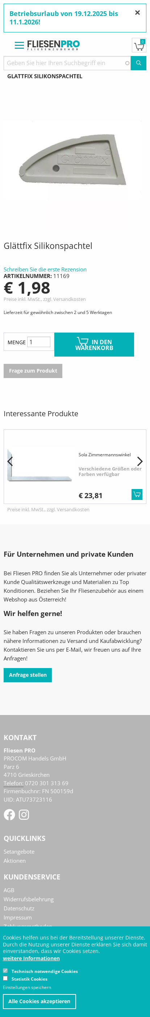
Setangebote (19, 851)
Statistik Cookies (29, 979)
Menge (17, 342)
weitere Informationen (31, 958)
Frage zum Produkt (33, 371)
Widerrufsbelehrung (29, 899)
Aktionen (15, 860)
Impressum (18, 917)
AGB (9, 890)
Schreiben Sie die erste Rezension (45, 269)
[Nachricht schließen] (137, 12)
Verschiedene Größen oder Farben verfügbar (110, 471)
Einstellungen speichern (27, 987)
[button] (10, 462)
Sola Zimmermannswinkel (105, 455)
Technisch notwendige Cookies (45, 971)
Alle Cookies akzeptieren (39, 1001)
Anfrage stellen (28, 675)
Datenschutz (19, 908)
